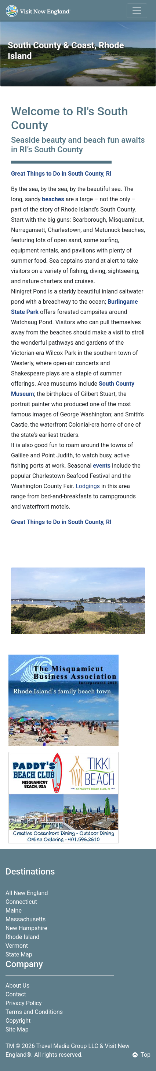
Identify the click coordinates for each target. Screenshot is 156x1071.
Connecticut (21, 901)
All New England (27, 893)
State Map (19, 954)
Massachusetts (26, 919)
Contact (16, 994)
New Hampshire (26, 928)
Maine (14, 910)
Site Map (17, 1029)
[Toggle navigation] (137, 10)
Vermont (17, 945)
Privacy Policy (24, 1003)
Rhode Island (22, 936)
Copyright (18, 1020)
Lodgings (88, 486)
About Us (17, 985)
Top (141, 1054)
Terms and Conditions (34, 1011)
